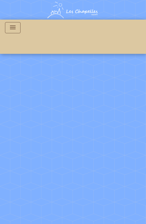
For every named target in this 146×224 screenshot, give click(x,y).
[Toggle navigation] (13, 27)
